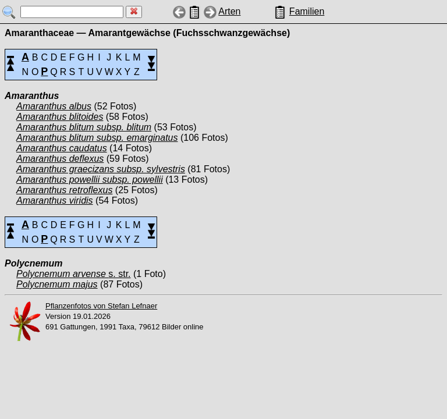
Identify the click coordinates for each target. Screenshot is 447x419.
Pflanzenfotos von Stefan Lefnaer (101, 305)
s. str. (73, 274)
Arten (229, 11)
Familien (306, 11)
